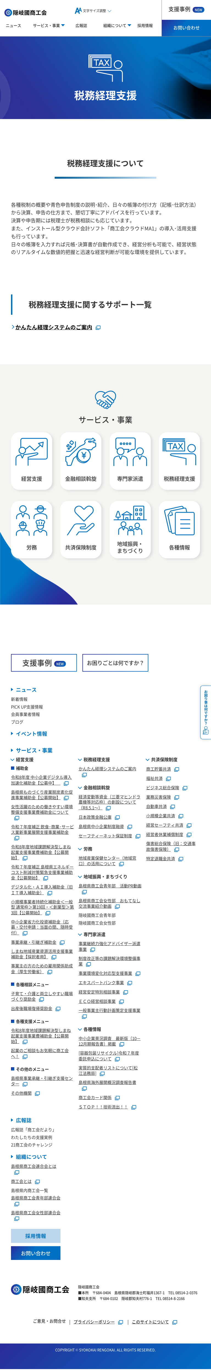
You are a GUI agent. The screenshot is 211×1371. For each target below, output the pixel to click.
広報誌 (81, 25)
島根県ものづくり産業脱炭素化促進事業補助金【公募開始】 (42, 796)
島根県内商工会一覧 (29, 1192)
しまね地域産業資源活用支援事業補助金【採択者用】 (42, 955)
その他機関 (21, 1094)
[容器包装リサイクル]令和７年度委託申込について (109, 1057)
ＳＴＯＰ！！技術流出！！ (103, 1108)
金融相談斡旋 (97, 788)
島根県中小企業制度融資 (101, 828)
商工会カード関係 (95, 1099)
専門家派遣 (95, 935)
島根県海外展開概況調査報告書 (107, 1083)
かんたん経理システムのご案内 (53, 327)
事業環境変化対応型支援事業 (105, 974)
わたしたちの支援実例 (31, 1138)
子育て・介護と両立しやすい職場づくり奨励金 (42, 997)
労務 (88, 850)
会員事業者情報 (25, 715)
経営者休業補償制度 (164, 835)
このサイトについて (150, 1323)
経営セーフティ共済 (164, 826)
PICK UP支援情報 (27, 708)
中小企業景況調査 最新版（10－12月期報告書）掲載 (110, 1042)
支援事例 (186, 9)
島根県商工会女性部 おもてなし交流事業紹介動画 (109, 904)
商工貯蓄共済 (158, 770)
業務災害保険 (158, 798)
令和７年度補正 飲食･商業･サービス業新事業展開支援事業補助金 (42, 830)
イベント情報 (31, 734)
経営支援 (25, 760)
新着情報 (19, 700)
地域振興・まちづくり (105, 878)
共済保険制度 (164, 760)
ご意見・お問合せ (49, 1323)
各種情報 (92, 1030)
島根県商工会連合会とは (33, 1168)
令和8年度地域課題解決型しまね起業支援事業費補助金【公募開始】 (41, 853)
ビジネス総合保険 (162, 789)
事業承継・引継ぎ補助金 (33, 943)
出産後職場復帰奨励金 (31, 1010)
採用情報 (145, 25)
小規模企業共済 (160, 817)
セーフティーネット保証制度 (105, 837)
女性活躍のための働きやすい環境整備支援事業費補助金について (42, 810)
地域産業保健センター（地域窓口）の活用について (107, 862)
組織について (31, 1158)
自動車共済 (156, 807)
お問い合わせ (186, 27)
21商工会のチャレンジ (31, 1146)
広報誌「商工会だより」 (33, 1131)
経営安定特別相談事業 (99, 993)
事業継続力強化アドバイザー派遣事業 (109, 947)
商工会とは (21, 1183)
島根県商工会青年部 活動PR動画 (110, 887)
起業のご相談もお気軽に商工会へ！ (40, 1054)
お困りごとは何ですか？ (115, 663)
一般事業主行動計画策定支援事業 (109, 1011)
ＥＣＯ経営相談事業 (97, 1002)
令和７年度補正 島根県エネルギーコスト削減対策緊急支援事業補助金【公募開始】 (42, 873)
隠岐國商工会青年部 (97, 916)
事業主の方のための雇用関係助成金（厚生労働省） (42, 970)
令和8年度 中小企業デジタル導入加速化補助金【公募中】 (41, 781)
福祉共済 (154, 779)
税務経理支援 (97, 760)
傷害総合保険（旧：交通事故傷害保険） (171, 847)
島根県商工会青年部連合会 (35, 1199)
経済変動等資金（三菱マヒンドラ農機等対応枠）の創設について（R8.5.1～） (109, 803)
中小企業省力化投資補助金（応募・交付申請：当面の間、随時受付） (42, 928)
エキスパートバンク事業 (101, 984)
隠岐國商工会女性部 (97, 924)
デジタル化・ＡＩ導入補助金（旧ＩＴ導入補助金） (42, 891)
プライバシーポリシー (94, 1323)
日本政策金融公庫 (95, 818)
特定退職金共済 (160, 860)
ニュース (13, 25)
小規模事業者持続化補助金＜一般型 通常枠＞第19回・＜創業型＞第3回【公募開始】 (42, 908)
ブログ (17, 723)
